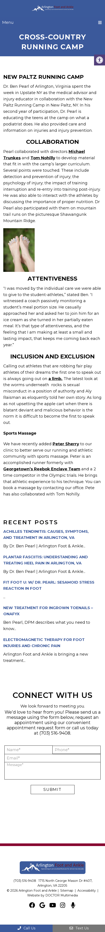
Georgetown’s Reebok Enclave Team (41, 469)
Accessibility (86, 891)
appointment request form (36, 727)
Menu (8, 22)
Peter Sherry (66, 444)
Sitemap (66, 891)
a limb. (55, 378)
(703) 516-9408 (54, 733)
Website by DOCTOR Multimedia (52, 895)
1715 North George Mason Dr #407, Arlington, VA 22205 (65, 883)
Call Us (26, 928)
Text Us (79, 928)
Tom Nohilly (42, 158)
